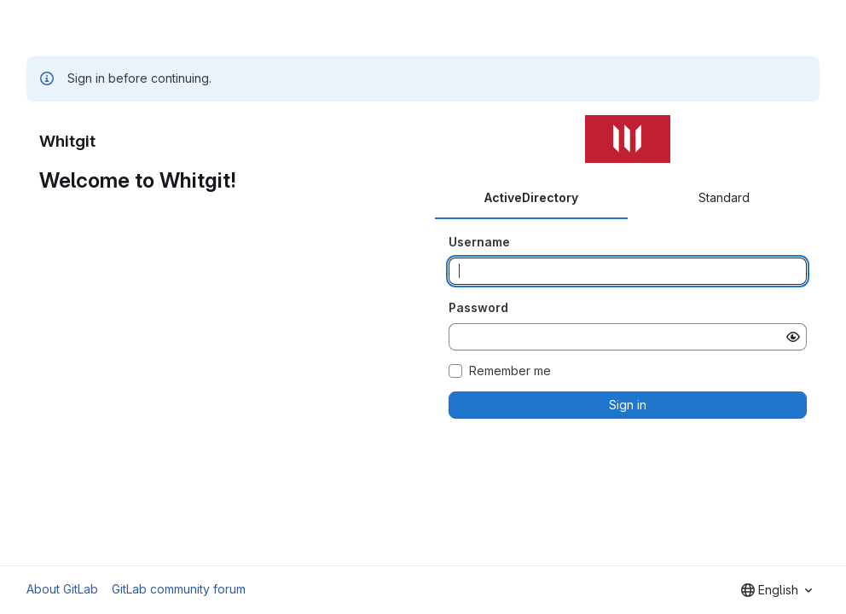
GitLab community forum (179, 589)
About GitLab (62, 589)
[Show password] (793, 336)
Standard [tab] (724, 197)
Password (478, 307)
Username (479, 242)
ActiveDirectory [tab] (531, 197)
